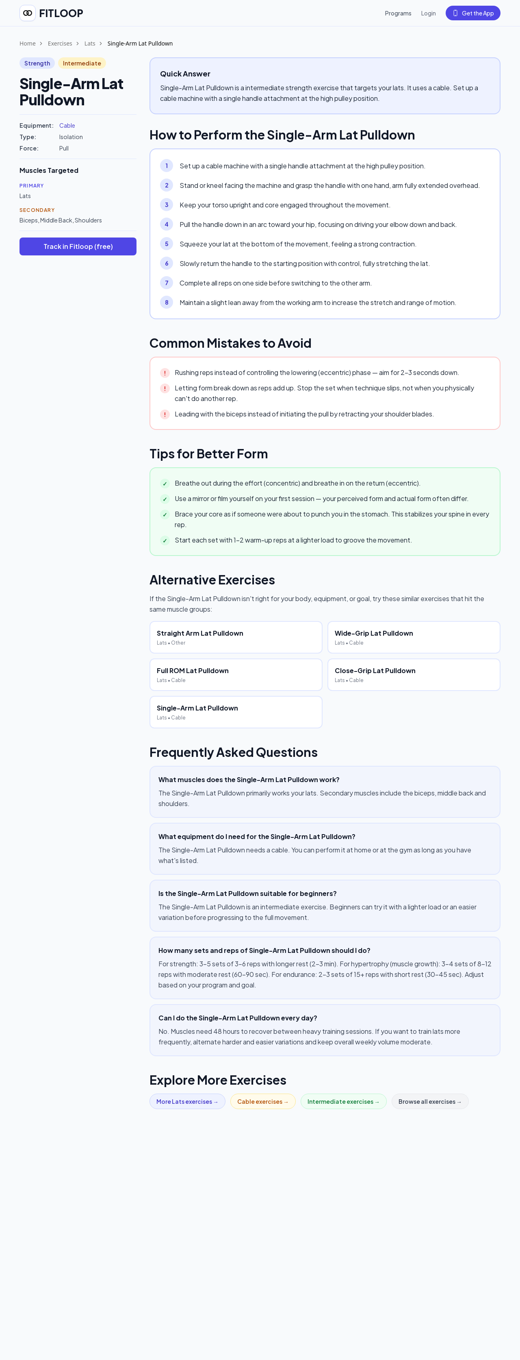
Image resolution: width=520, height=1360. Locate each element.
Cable (67, 125)
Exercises (60, 43)
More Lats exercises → (187, 1101)
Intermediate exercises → (344, 1101)
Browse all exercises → (430, 1101)
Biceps (29, 220)
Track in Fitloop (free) (78, 246)
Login (428, 13)
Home (28, 43)
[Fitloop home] (51, 13)
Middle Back (56, 220)
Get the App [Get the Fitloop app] (473, 13)
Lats (89, 43)
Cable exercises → (263, 1101)
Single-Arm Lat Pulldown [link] (140, 43)
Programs (398, 13)
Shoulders (88, 220)
